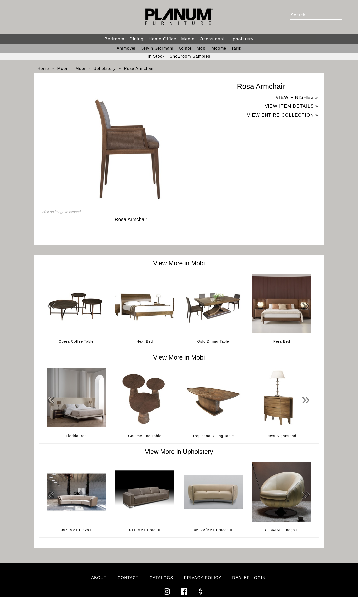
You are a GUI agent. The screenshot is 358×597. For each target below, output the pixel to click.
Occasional (212, 38)
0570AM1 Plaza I (76, 530)
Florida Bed (76, 436)
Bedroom (114, 38)
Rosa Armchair (139, 68)
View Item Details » (291, 106)
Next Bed (144, 341)
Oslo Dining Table (213, 341)
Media (188, 38)
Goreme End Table (144, 436)
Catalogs (161, 578)
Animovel (126, 48)
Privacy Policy (202, 578)
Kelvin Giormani (156, 48)
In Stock (156, 56)
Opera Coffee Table (76, 341)
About (99, 578)
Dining (136, 38)
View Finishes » (297, 97)
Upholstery (241, 38)
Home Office (162, 38)
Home (43, 68)
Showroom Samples (190, 56)
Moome (219, 48)
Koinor (185, 48)
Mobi (202, 48)
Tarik (236, 48)
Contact (128, 578)
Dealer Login (249, 578)
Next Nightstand (281, 436)
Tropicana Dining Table (213, 436)
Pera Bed (281, 341)
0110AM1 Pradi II (144, 530)
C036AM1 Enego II (282, 530)
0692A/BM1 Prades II (213, 530)
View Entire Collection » (282, 115)
